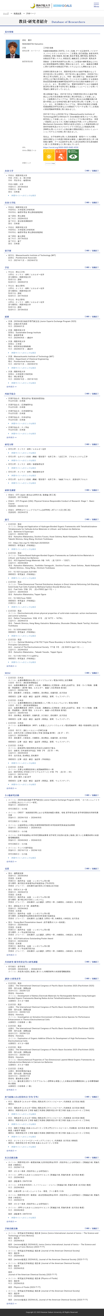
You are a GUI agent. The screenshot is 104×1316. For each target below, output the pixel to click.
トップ (6, 13)
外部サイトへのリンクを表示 (22, 195)
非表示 (94, 171)
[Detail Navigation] (96, 5)
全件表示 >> (11, 387)
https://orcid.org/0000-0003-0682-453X (60, 147)
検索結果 (17, 13)
